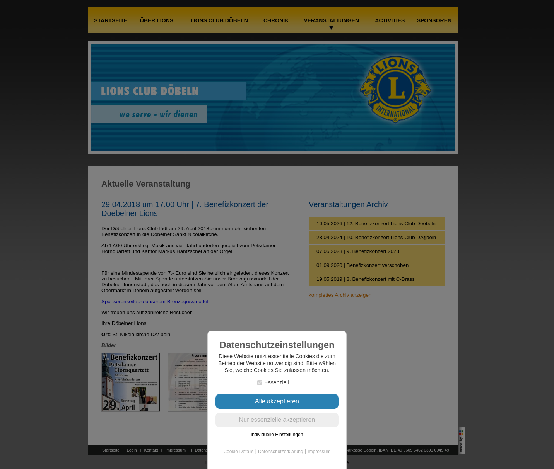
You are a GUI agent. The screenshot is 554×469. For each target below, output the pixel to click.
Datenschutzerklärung (280, 451)
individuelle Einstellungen (277, 434)
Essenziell (273, 382)
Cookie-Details (239, 451)
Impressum (319, 451)
